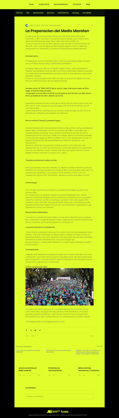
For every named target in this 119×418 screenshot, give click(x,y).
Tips (27, 13)
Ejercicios (50, 13)
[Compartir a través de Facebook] (26, 330)
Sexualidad (86, 13)
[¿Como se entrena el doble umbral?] (29, 357)
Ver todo (100, 346)
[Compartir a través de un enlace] (40, 330)
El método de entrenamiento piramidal (55, 369)
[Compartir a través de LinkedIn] (35, 330)
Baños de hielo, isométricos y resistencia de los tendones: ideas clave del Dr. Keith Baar (89, 369)
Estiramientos (63, 13)
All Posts (19, 13)
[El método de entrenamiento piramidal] (59, 357)
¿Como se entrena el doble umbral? (27, 369)
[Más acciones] (92, 25)
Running (75, 13)
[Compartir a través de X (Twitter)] (31, 330)
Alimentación (38, 13)
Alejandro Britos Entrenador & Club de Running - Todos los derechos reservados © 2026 (58, 415)
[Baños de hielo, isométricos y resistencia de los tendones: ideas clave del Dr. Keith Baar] (89, 357)
